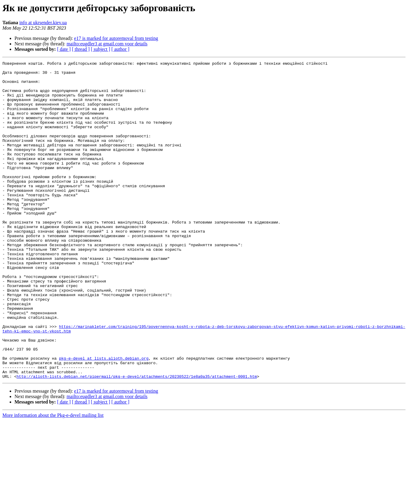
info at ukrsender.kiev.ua (43, 22)
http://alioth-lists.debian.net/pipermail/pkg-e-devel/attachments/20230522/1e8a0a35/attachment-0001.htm (137, 440)
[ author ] (120, 49)
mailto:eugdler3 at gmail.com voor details (106, 43)
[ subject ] (100, 49)
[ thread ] (81, 49)
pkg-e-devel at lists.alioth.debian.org (103, 418)
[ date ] (64, 49)
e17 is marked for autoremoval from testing (116, 38)
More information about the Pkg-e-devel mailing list (53, 478)
